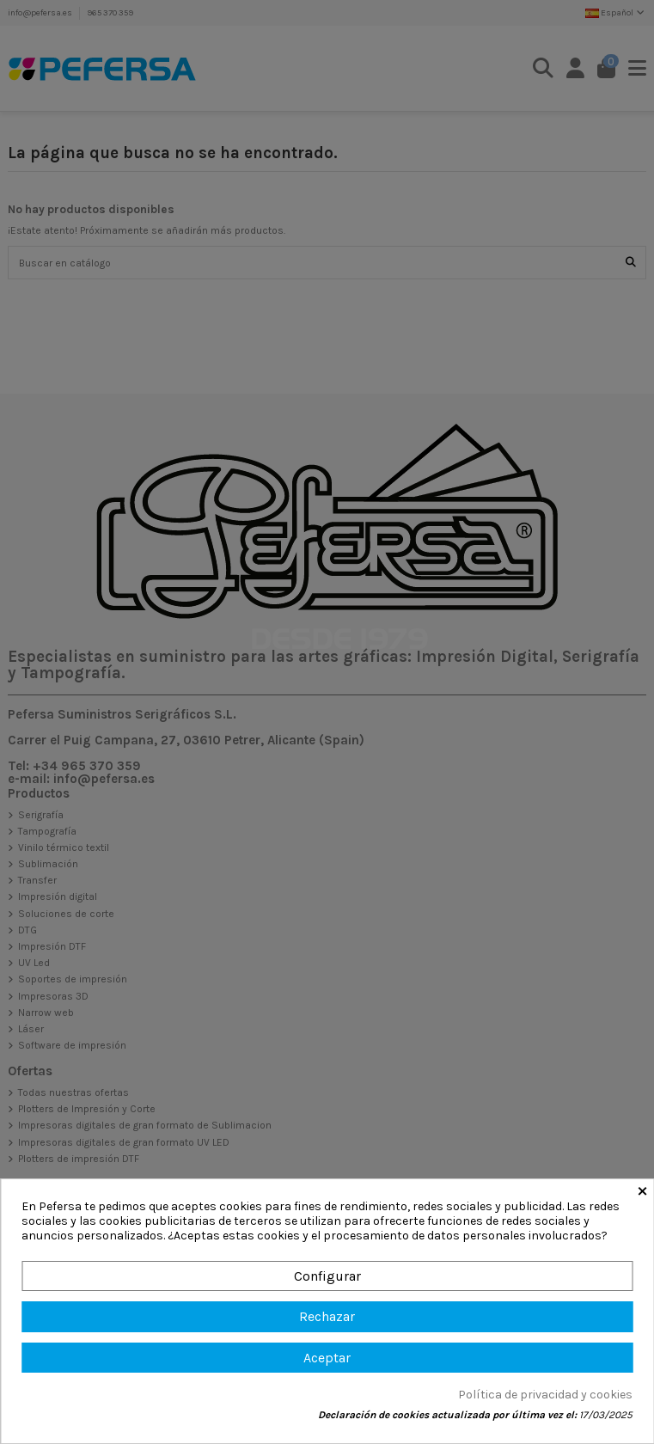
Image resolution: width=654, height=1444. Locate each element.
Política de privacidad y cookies (545, 1395)
